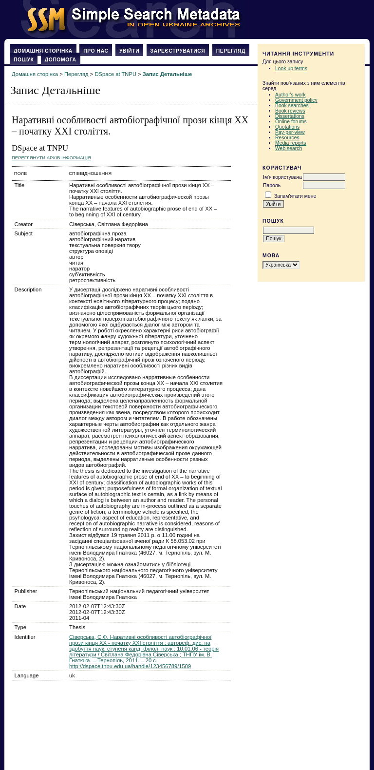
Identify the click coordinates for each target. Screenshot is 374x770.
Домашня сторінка (43, 51)
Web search (288, 148)
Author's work (290, 94)
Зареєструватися (178, 51)
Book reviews (290, 111)
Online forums (291, 121)
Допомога (60, 59)
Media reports (290, 143)
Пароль (271, 185)
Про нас (95, 51)
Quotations (287, 127)
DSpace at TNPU (115, 74)
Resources (287, 137)
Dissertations (289, 116)
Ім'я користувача (282, 177)
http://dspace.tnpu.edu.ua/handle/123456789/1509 (130, 666)
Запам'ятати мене (295, 196)
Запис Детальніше (167, 74)
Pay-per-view (290, 132)
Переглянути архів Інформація (51, 157)
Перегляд (230, 51)
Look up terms (291, 68)
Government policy (296, 100)
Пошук (24, 59)
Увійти (129, 51)
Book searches (292, 105)
